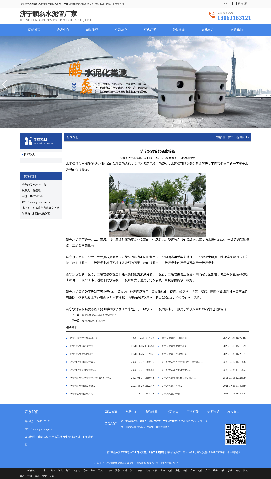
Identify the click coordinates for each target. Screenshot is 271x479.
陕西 (22, 476)
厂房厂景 (150, 29)
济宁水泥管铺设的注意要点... (176, 370)
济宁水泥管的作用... (172, 385)
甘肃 (29, 476)
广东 (192, 470)
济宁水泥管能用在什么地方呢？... (179, 378)
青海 (37, 476)
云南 (238, 470)
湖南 (185, 470)
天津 (52, 470)
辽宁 (85, 470)
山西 (68, 470)
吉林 (92, 470)
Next (263, 78)
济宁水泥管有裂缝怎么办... (175, 346)
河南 (170, 470)
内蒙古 (76, 470)
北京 (45, 470)
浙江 (132, 470)
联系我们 (237, 29)
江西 (155, 470)
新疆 (52, 476)
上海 (162, 470)
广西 (207, 470)
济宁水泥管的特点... (172, 393)
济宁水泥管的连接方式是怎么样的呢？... (182, 362)
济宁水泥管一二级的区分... (175, 354)
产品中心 (63, 29)
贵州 (230, 470)
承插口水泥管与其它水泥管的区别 (99, 315)
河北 (60, 470)
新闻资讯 (92, 29)
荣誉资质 (179, 29)
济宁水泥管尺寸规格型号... (175, 338)
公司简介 (121, 29)
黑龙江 (101, 470)
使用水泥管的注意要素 (93, 320)
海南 (200, 470)
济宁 (117, 470)
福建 (147, 470)
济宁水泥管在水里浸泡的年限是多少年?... (91, 378)
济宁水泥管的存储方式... (82, 362)
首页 (230, 137)
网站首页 (34, 29)
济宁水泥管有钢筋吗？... (82, 354)
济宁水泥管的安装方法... (82, 346)
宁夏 (44, 476)
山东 (110, 470)
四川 (223, 470)
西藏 (245, 470)
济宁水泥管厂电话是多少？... (84, 338)
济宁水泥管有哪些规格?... (83, 370)
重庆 (215, 470)
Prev (2, 78)
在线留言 (208, 29)
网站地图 (242, 3)
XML (226, 3)
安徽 (140, 470)
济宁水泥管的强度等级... (82, 385)
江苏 (125, 470)
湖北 (177, 470)
